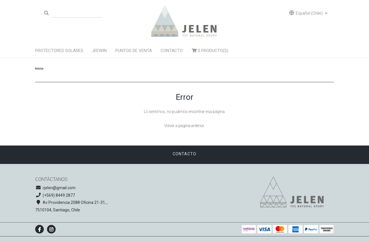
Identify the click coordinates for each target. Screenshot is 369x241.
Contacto (172, 50)
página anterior (191, 125)
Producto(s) (210, 50)
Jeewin (99, 50)
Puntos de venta (133, 50)
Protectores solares (59, 50)
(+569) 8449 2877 (59, 195)
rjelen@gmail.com (59, 187)
